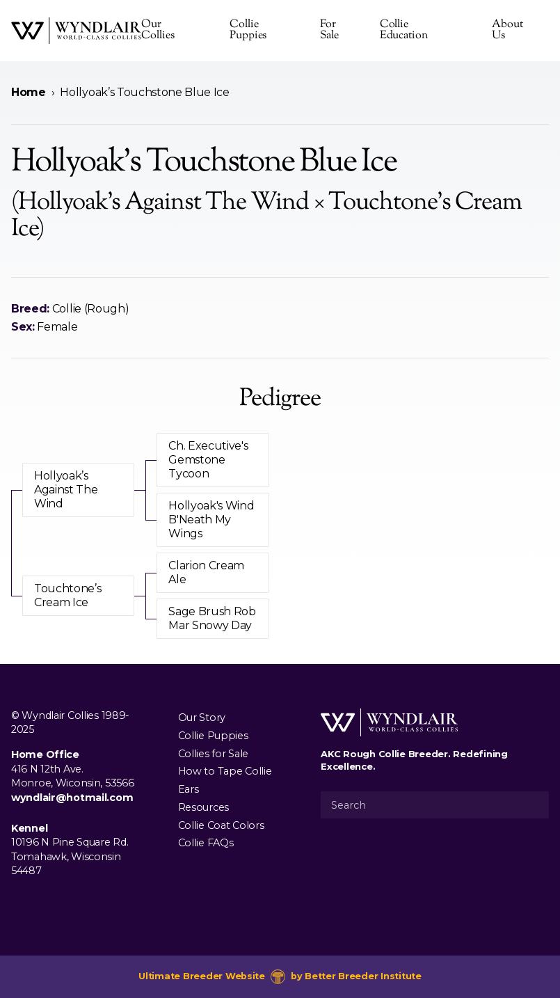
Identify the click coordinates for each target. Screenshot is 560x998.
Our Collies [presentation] (157, 30)
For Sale (329, 30)
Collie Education (404, 30)
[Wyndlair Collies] (76, 30)
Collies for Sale (213, 753)
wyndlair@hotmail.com (72, 797)
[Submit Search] (533, 805)
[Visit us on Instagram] (41, 902)
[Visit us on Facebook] (19, 902)
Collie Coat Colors (221, 824)
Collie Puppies (248, 30)
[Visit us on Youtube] (64, 902)
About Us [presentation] (507, 30)
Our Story (201, 717)
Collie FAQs (206, 843)
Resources (203, 807)
